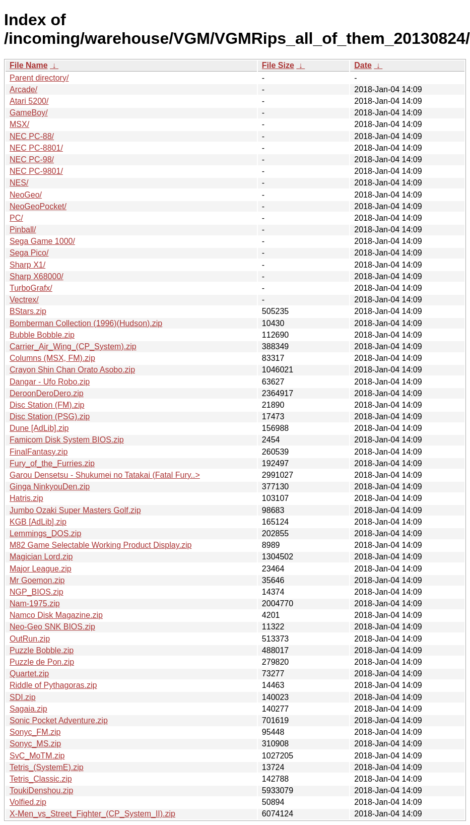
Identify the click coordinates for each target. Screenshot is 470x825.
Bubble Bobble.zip (42, 335)
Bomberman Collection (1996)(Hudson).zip (86, 323)
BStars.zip (28, 311)
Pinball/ (23, 229)
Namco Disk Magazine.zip (56, 615)
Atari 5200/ (29, 101)
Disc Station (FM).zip (47, 405)
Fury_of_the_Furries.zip (52, 463)
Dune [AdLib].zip (39, 428)
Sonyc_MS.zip (35, 743)
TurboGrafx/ (31, 288)
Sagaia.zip (28, 709)
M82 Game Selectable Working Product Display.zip (100, 545)
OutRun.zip (30, 638)
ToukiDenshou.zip (41, 790)
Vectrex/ (24, 299)
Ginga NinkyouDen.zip (50, 486)
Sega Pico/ (29, 252)
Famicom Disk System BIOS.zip (67, 439)
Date (363, 65)
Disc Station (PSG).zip (50, 416)
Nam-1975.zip (35, 603)
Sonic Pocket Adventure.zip (59, 720)
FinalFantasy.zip (39, 452)
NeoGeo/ (26, 195)
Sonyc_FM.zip (35, 732)
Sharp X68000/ (36, 276)
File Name (29, 65)
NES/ (19, 182)
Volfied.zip (28, 802)
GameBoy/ (29, 112)
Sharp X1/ (27, 265)
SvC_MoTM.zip (37, 755)
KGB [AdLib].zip (38, 522)
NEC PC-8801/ (36, 148)
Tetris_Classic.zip (41, 779)
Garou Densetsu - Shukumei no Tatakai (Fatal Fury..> (105, 475)
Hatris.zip (26, 498)
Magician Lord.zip (41, 556)
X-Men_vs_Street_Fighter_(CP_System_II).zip (92, 813)
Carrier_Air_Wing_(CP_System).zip (73, 346)
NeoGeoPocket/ (38, 206)
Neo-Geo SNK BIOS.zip (52, 626)
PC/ (16, 218)
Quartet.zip (29, 673)
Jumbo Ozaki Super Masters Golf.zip (75, 510)
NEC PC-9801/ (36, 171)
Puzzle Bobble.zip (42, 650)
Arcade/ (23, 89)
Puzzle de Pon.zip (42, 662)
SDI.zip (23, 697)
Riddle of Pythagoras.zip (53, 685)
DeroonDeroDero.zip (47, 393)
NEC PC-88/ (32, 136)
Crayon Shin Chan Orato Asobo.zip (72, 369)
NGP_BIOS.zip (36, 592)
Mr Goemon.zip (37, 580)
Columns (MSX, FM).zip (52, 358)
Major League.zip (41, 568)
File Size (278, 65)
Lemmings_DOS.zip (45, 533)
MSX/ (19, 124)
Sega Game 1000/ (42, 241)
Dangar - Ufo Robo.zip (50, 381)
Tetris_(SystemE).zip (47, 767)
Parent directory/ (39, 78)
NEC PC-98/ (32, 159)
